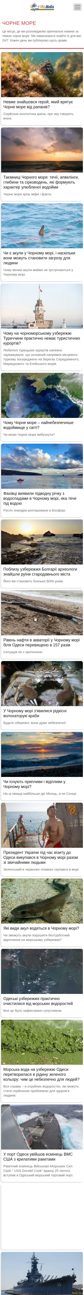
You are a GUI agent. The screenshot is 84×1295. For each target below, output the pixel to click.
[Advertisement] (42, 1215)
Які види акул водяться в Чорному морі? (41, 928)
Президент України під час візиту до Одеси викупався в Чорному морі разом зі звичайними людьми (40, 857)
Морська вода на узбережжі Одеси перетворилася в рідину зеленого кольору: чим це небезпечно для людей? (41, 1074)
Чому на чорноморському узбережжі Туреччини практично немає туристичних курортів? (41, 338)
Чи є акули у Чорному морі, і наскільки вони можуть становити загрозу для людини (39, 258)
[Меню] (77, 7)
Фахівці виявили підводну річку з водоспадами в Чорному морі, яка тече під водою (39, 498)
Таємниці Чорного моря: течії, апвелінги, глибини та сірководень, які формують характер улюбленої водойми (41, 182)
